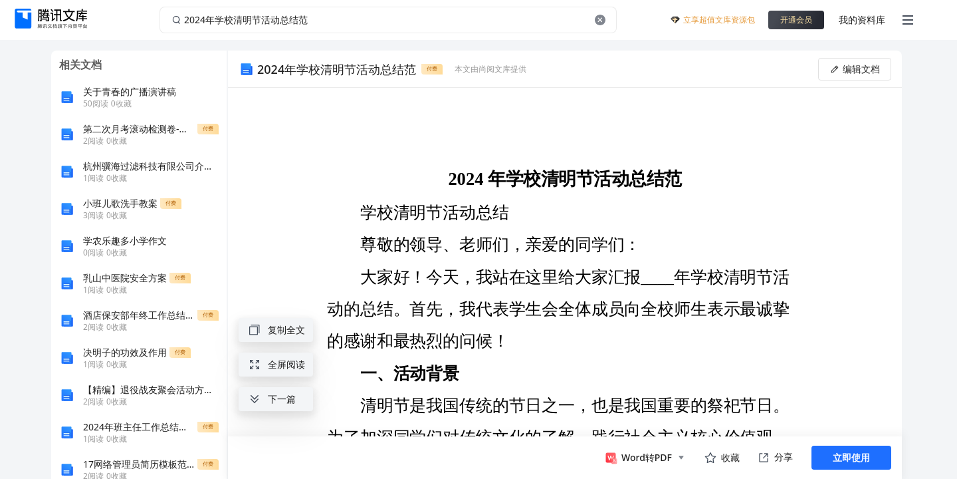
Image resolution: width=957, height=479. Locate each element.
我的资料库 (862, 19)
